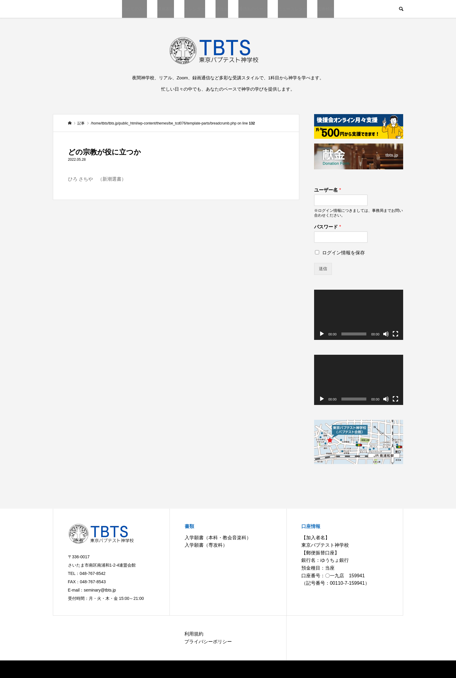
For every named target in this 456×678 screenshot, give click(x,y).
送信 (323, 268)
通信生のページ (252, 9)
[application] (358, 315)
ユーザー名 (327, 190)
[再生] (322, 334)
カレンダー (194, 9)
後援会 (222, 9)
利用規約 (193, 633)
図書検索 (325, 9)
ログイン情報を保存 (343, 252)
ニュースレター (292, 9)
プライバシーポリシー (208, 641)
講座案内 (165, 9)
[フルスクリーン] (395, 334)
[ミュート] (386, 334)
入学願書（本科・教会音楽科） (218, 537)
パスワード (327, 226)
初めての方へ (134, 9)
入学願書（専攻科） (206, 545)
